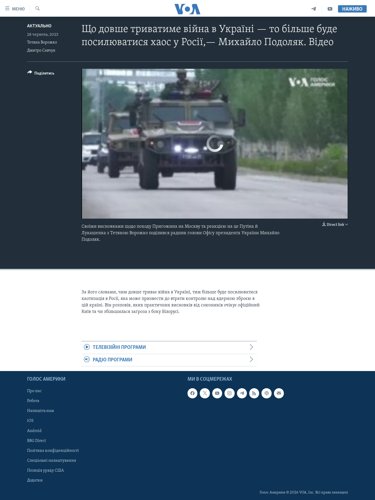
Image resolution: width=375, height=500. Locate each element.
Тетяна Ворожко (42, 42)
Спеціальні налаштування (51, 461)
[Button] (40, 74)
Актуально (39, 26)
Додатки (35, 480)
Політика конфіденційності (53, 451)
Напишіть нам (40, 411)
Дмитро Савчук (41, 50)
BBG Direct (36, 441)
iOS (30, 421)
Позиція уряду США (45, 470)
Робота (33, 401)
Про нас (34, 391)
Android (34, 431)
